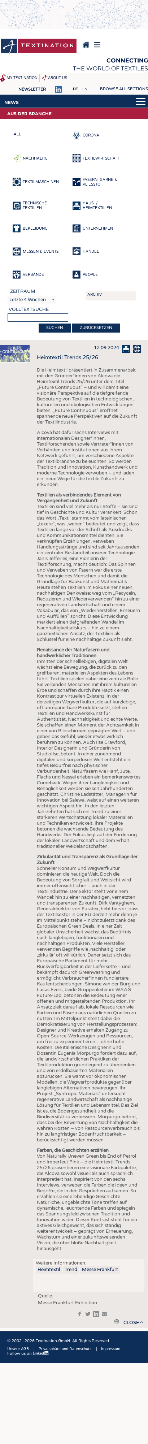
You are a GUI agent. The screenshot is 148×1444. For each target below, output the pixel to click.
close (131, 1323)
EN (84, 89)
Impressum (110, 1349)
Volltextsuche (29, 309)
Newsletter (32, 89)
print (116, 1321)
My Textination (22, 78)
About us (57, 78)
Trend (71, 1269)
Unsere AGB (18, 1349)
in (96, 1314)
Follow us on (28, 1353)
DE (75, 89)
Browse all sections (124, 89)
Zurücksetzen (96, 327)
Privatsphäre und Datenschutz (65, 1349)
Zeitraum (22, 291)
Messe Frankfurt (100, 1269)
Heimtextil (49, 1269)
